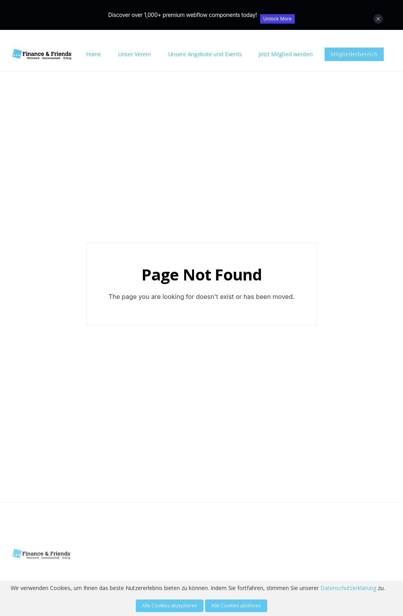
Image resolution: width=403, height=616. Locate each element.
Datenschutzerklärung (348, 588)
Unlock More (277, 19)
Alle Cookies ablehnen (236, 605)
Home (93, 54)
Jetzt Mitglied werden (285, 54)
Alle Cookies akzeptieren (169, 605)
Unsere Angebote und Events (205, 54)
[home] (46, 54)
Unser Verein (134, 54)
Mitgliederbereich (354, 54)
